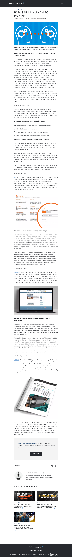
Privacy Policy (43, 554)
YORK (16, 360)
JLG (15, 177)
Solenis (17, 272)
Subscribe (36, 454)
